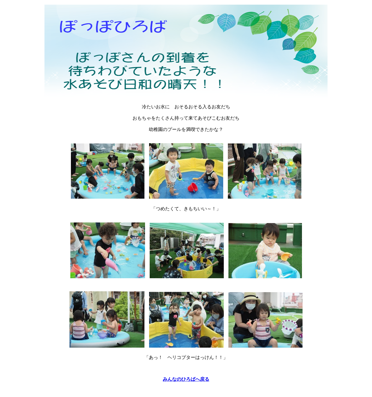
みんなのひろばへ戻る (186, 379)
